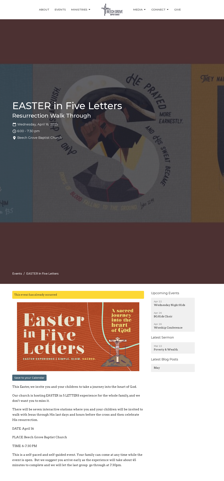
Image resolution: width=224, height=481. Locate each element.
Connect (160, 9)
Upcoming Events (165, 293)
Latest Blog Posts (164, 359)
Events (60, 9)
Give (177, 9)
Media (139, 9)
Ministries (81, 9)
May (157, 367)
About (44, 9)
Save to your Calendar (29, 377)
